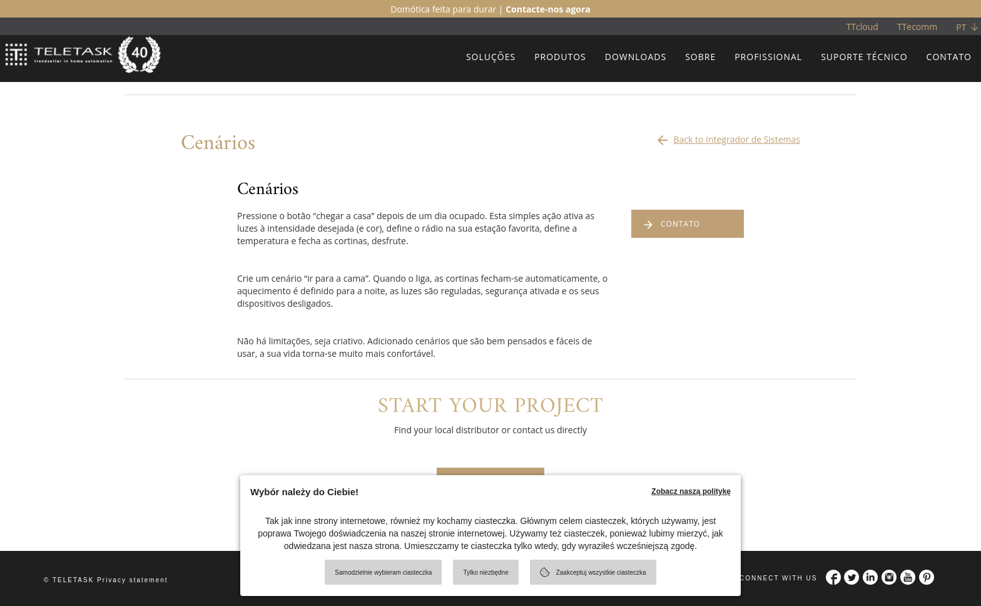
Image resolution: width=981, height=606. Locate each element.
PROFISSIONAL (768, 57)
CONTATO (949, 57)
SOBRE (700, 57)
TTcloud (862, 27)
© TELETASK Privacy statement (106, 580)
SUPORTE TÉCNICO (864, 57)
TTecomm (917, 27)
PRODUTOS (560, 57)
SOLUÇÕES (491, 57)
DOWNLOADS (635, 57)
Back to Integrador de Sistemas (727, 136)
